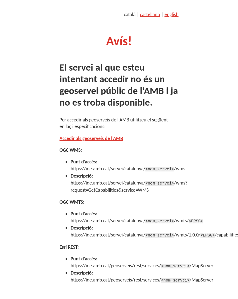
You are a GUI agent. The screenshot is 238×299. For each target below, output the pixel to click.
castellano (150, 14)
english (171, 14)
